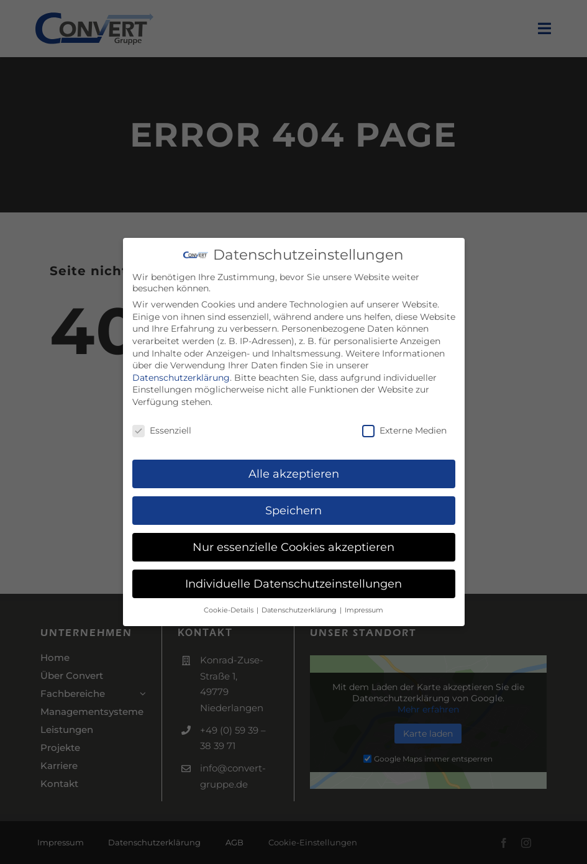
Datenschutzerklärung (181, 374)
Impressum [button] (364, 607)
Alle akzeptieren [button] (293, 471)
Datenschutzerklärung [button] (300, 607)
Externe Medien (404, 427)
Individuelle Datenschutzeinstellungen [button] (293, 580)
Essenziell (161, 427)
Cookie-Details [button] (229, 607)
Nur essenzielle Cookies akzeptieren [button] (293, 543)
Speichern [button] (293, 507)
